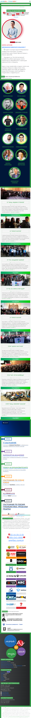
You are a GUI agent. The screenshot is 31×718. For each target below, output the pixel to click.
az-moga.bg (3, 671)
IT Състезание (4, 661)
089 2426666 (15, 537)
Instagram (3, 679)
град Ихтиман (15, 330)
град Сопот (15, 272)
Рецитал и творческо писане (7, 667)
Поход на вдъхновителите (6, 664)
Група (2, 674)
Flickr (2, 676)
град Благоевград (15, 215)
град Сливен (15, 359)
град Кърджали (15, 388)
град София (15, 418)
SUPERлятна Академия (6, 662)
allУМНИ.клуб (19, 665)
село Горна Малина (15, 244)
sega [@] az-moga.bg (6, 695)
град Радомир (15, 301)
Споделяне (16, 17)
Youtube (2, 677)
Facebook (3, 673)
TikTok (2, 680)
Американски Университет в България (14, 47)
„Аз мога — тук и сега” (8, 1)
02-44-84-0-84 (16, 534)
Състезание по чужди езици (7, 665)
